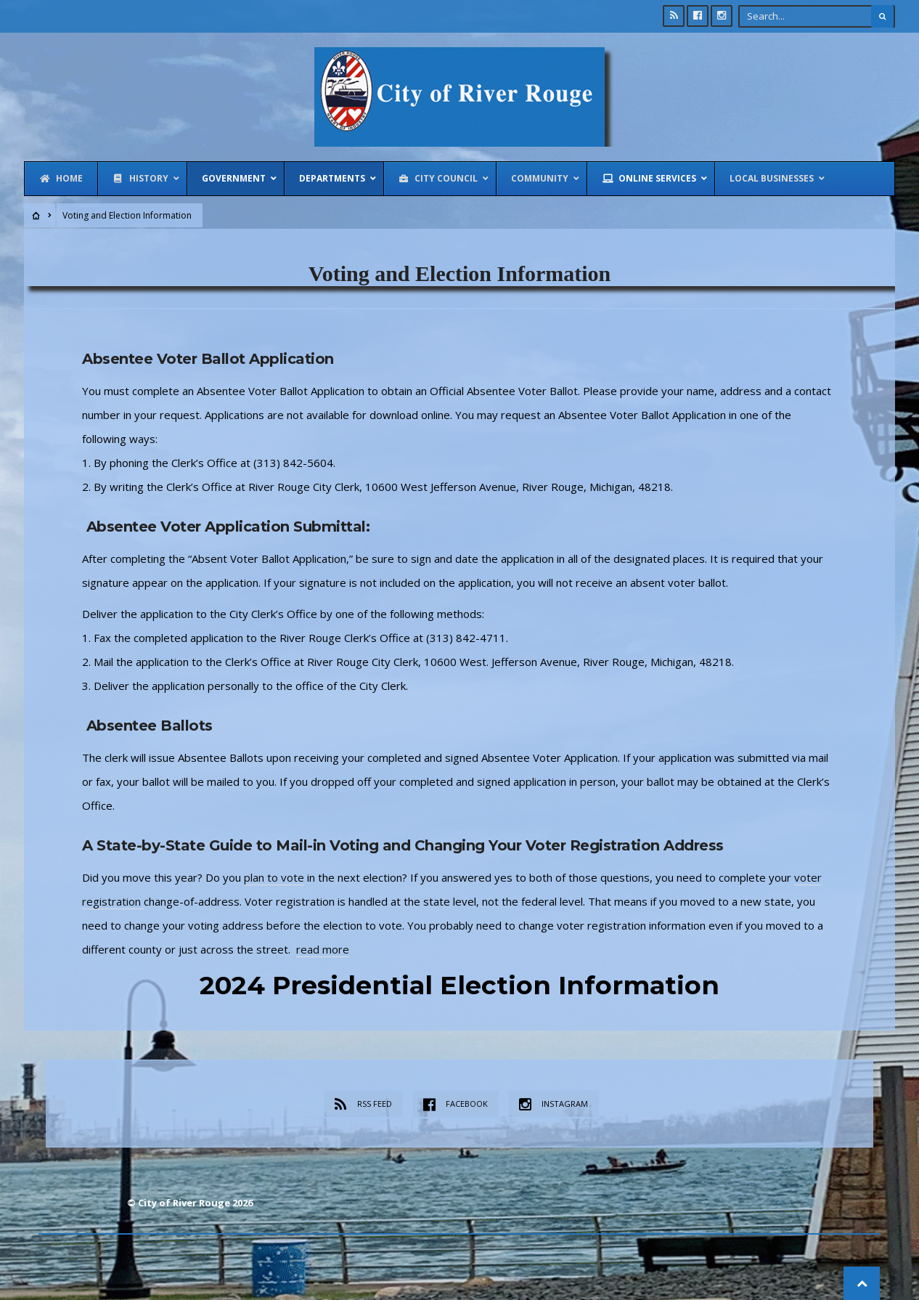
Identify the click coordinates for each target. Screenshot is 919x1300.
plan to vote (274, 877)
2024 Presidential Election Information (459, 985)
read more (322, 949)
